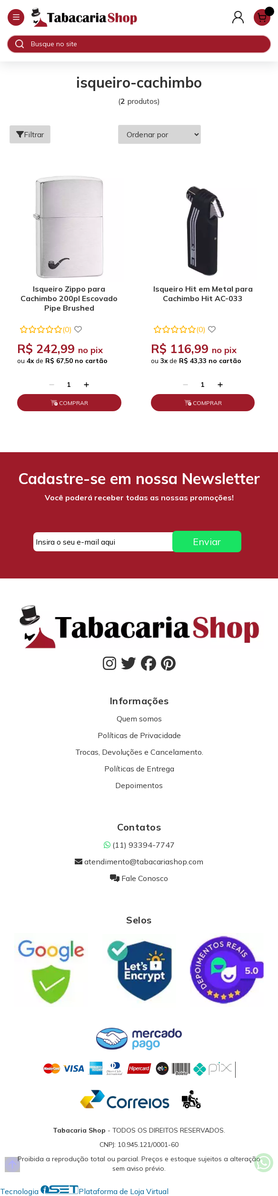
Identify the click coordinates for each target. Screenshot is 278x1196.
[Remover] (51, 384)
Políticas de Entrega (139, 768)
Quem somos (139, 718)
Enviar (207, 541)
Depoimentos (139, 785)
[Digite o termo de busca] (150, 44)
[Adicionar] (86, 384)
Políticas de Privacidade (139, 735)
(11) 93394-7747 (139, 845)
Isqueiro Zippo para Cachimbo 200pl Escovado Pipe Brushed (69, 298)
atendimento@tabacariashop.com (139, 861)
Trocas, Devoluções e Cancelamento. (139, 752)
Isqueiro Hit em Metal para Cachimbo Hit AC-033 (203, 293)
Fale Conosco (139, 878)
